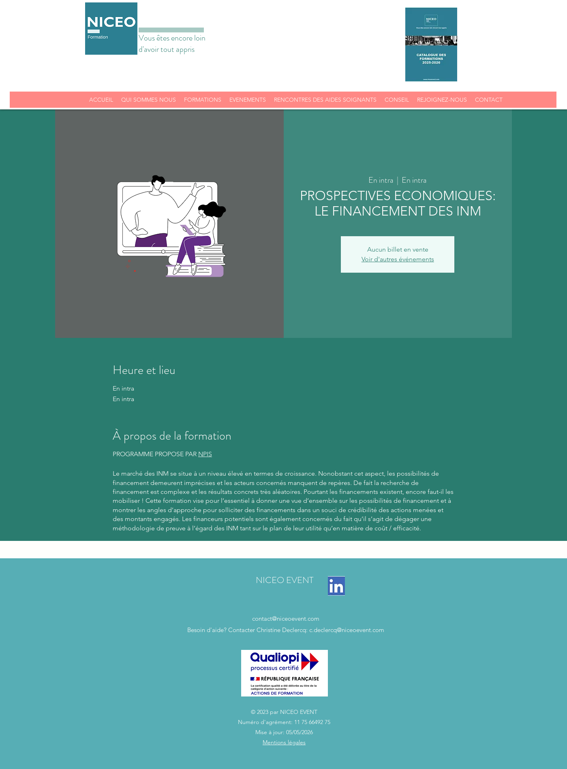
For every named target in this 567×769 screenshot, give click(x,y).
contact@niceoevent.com (285, 618)
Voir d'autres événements (398, 259)
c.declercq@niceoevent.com (346, 630)
